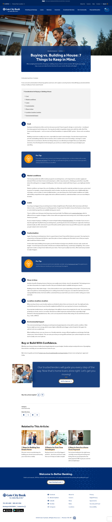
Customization (30, 106)
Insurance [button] (55, 9)
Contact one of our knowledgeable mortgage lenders (53, 353)
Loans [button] (40, 9)
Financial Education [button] (93, 9)
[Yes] (38, 395)
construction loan (77, 213)
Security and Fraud (95, 504)
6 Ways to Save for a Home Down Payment (78, 448)
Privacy (92, 494)
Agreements (93, 501)
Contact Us (20, 506)
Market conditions (31, 99)
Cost (27, 96)
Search (105, 4)
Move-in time (29, 109)
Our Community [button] (80, 9)
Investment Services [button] (66, 9)
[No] (42, 395)
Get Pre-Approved (65, 381)
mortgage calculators (41, 160)
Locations (6, 4)
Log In (104, 9)
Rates (70, 504)
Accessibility (93, 507)
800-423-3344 (17, 503)
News (70, 501)
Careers (89, 4)
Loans (27, 102)
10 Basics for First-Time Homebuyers (54, 448)
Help (93, 4)
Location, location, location (33, 112)
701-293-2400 (7, 503)
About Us (82, 4)
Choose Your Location (17, 4)
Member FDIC (66, 517)
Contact (98, 4)
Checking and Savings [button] (29, 9)
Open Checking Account (55, 482)
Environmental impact (32, 115)
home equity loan (73, 264)
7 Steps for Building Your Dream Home (31, 448)
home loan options (68, 220)
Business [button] (47, 9)
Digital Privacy (94, 497)
